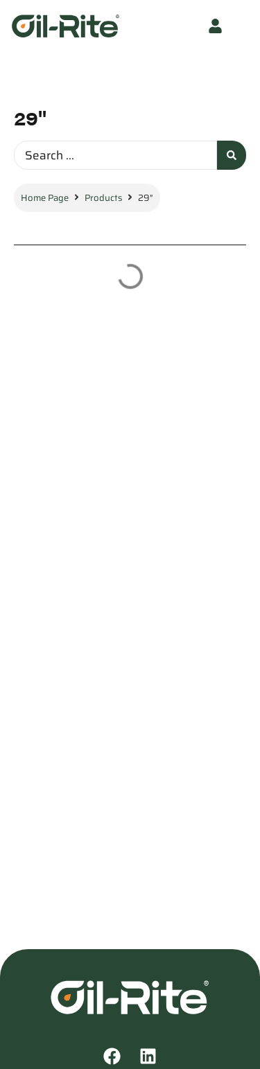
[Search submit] (231, 155)
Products (103, 197)
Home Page (45, 197)
